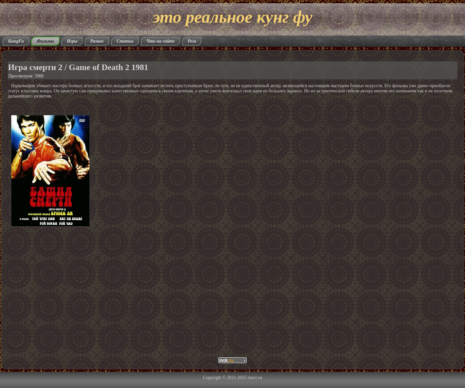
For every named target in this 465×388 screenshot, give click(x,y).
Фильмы (45, 41)
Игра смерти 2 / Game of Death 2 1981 (78, 67)
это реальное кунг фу (232, 16)
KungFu (16, 41)
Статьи (125, 41)
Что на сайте (160, 41)
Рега (192, 41)
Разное (96, 41)
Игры (72, 41)
